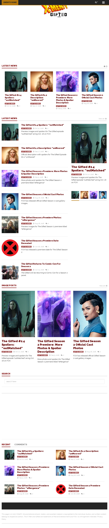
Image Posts (9, 285)
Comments (20, 445)
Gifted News (10, 103)
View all (101, 119)
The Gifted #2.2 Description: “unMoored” (38, 97)
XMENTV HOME (10, 2)
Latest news (9, 66)
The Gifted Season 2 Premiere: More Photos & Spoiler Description (51, 346)
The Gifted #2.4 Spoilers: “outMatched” (13, 97)
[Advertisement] (54, 40)
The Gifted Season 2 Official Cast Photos (42, 194)
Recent (6, 445)
